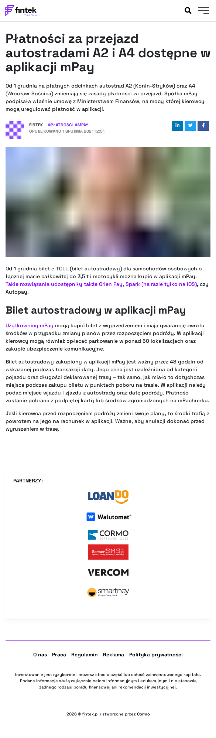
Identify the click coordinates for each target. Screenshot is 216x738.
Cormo (143, 714)
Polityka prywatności (156, 654)
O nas (40, 654)
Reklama (113, 654)
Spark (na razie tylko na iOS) (161, 284)
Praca (59, 654)
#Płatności (60, 124)
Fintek (36, 124)
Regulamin (84, 654)
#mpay (81, 124)
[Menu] (202, 11)
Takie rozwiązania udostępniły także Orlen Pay (64, 284)
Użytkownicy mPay (30, 325)
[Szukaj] (188, 10)
